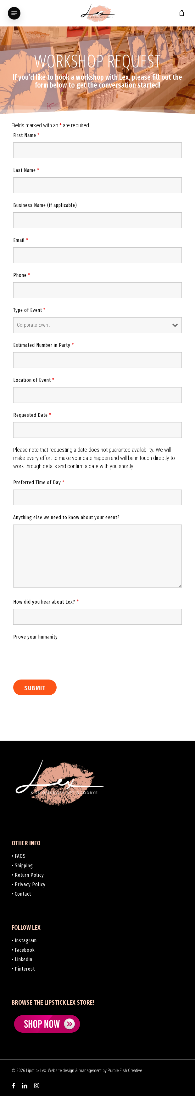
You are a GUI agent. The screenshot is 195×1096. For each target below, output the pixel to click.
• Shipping (22, 866)
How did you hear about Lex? (46, 602)
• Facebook (23, 950)
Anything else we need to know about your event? (66, 517)
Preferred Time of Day (38, 482)
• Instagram (24, 941)
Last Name (26, 170)
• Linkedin (22, 959)
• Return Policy (28, 875)
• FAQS (19, 856)
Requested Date (32, 415)
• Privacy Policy (29, 884)
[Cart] (180, 13)
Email (20, 240)
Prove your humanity (35, 637)
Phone (21, 275)
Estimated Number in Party (43, 345)
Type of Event (29, 310)
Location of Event (33, 380)
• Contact (21, 894)
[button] (14, 13)
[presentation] (61, 656)
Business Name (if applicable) (45, 205)
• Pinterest (23, 969)
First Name (26, 135)
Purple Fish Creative (125, 1070)
